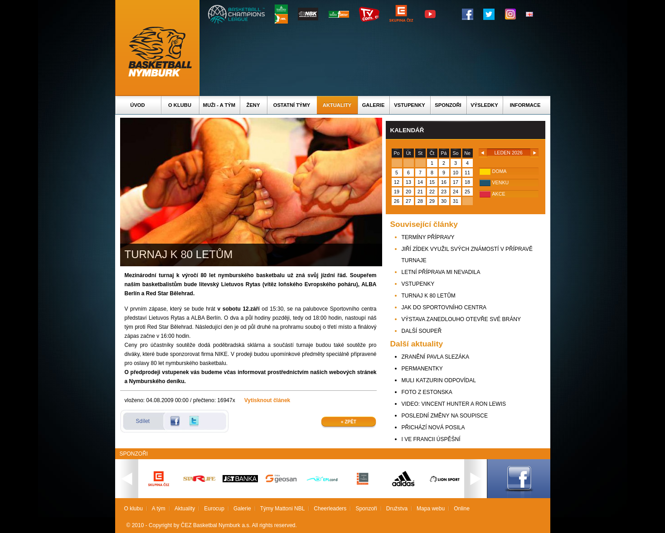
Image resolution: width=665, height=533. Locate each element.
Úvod (137, 105)
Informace (525, 105)
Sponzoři (448, 105)
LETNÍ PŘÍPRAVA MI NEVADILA (441, 272)
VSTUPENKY (418, 284)
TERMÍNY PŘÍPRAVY (428, 237)
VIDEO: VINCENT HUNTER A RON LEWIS (454, 404)
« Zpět (348, 421)
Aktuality (337, 105)
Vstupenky (409, 105)
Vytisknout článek (267, 400)
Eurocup (214, 508)
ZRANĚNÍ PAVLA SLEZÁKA (436, 357)
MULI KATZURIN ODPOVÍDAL (439, 380)
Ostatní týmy (292, 105)
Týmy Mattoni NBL (282, 508)
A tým (158, 508)
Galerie (373, 105)
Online (462, 508)
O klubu (179, 105)
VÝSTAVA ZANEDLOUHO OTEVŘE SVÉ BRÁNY (461, 319)
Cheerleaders (330, 508)
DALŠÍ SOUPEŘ (422, 331)
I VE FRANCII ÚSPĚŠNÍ (431, 439)
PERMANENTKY (422, 368)
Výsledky (484, 105)
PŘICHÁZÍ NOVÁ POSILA (433, 427)
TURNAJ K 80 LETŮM (429, 296)
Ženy (253, 105)
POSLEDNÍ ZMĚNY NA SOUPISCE (445, 416)
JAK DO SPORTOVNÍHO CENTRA (444, 307)
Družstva (397, 508)
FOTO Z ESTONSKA (427, 392)
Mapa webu (431, 508)
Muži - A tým (219, 105)
